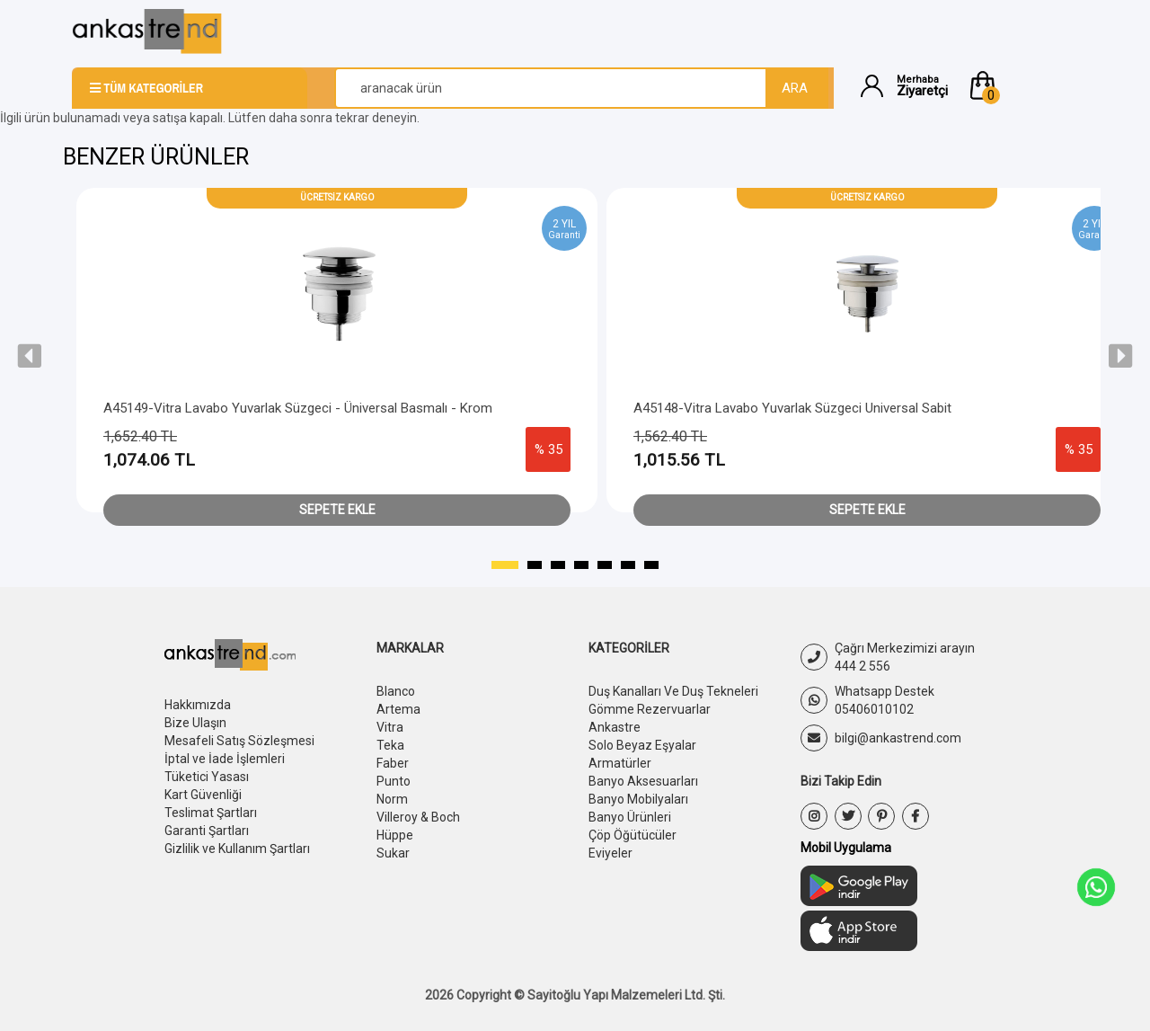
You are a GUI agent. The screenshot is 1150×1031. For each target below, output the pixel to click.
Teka (390, 745)
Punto (393, 781)
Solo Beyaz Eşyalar (642, 745)
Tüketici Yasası (206, 776)
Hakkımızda (197, 705)
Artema (398, 709)
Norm (392, 799)
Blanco (395, 691)
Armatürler (619, 763)
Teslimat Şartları (210, 812)
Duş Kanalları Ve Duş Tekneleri (673, 691)
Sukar (393, 853)
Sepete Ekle (337, 509)
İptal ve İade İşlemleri (224, 758)
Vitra (389, 727)
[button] (1022, 85)
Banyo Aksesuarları (643, 781)
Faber (392, 763)
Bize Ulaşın (195, 722)
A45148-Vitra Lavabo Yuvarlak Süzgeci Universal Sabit (792, 408)
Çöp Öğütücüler (632, 835)
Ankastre (614, 727)
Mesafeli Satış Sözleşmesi (239, 740)
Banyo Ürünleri (629, 817)
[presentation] (29, 356)
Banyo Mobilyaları (638, 799)
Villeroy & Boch (418, 817)
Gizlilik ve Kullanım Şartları (237, 848)
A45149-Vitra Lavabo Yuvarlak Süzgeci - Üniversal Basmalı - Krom (297, 408)
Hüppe (394, 835)
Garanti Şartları (206, 830)
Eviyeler (610, 853)
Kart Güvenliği (203, 794)
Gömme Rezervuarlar (649, 709)
